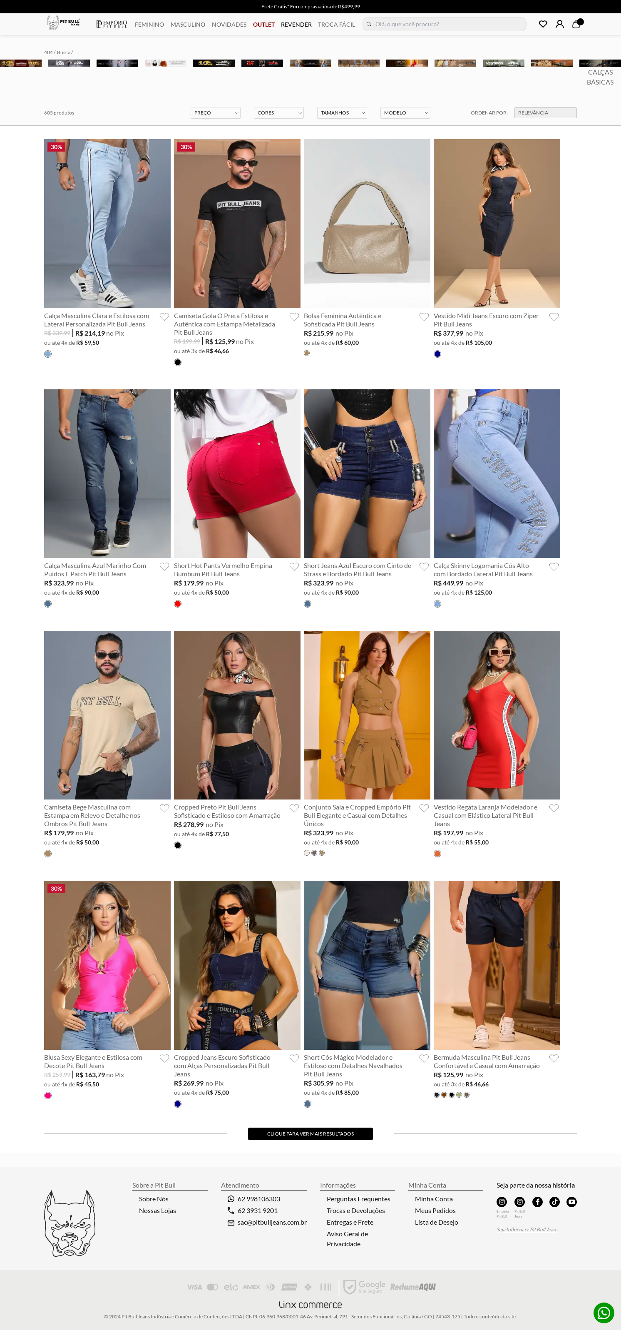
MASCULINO (188, 24)
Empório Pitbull (112, 24)
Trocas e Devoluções (356, 1210)
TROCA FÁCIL (336, 24)
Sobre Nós (154, 1199)
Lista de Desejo (436, 1222)
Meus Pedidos (435, 1210)
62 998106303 (254, 1199)
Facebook (537, 1201)
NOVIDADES (229, 24)
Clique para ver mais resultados (310, 1134)
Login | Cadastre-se (560, 24)
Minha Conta (434, 1199)
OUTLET (264, 24)
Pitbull (63, 23)
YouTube (572, 1201)
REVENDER (296, 24)
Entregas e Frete (350, 1222)
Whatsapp (604, 1313)
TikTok (554, 1201)
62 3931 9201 (253, 1210)
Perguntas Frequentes (358, 1199)
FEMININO (149, 24)
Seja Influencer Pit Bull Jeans (527, 1229)
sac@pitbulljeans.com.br (272, 1222)
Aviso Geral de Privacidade (347, 1239)
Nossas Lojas (157, 1210)
